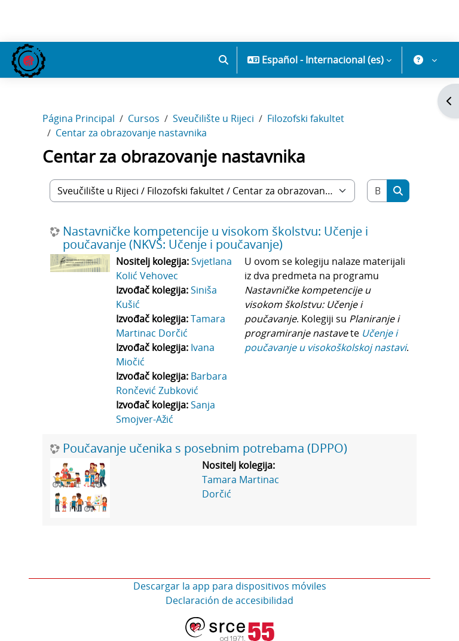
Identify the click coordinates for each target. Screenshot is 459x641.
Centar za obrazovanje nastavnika (131, 132)
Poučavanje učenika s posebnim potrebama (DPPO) (205, 448)
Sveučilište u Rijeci (213, 118)
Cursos (144, 118)
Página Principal (78, 118)
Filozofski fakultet (305, 118)
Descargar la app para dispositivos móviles (229, 586)
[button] (223, 60)
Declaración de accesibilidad (229, 600)
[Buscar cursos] (377, 190)
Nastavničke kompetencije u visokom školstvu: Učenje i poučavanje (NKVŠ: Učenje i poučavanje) (215, 238)
